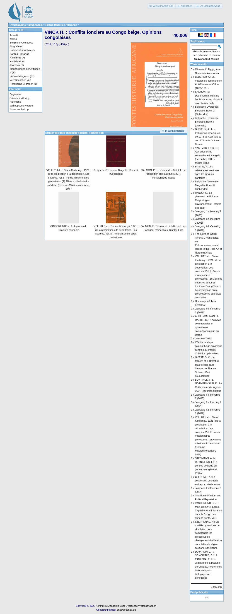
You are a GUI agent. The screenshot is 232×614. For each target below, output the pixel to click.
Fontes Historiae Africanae (61, 24)
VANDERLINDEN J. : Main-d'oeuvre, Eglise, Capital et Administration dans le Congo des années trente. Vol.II (208, 510)
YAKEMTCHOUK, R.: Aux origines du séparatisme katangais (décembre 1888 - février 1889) (207, 155)
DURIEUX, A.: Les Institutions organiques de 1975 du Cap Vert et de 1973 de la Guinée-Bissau (208, 136)
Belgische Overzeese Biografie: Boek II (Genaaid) (207, 122)
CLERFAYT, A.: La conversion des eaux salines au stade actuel (207, 481)
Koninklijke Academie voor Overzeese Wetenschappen (126, 605)
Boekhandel (36, 24)
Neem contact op (19, 109)
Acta (12, 35)
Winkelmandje (198, 64)
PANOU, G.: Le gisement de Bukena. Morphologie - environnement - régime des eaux (208, 200)
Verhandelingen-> (19, 76)
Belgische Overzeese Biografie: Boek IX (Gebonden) (207, 110)
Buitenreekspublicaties (22, 50)
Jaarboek (15, 65)
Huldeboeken (17, 61)
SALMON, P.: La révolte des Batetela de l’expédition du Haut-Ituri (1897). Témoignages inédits (163, 174)
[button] (161, 6)
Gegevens (15, 94)
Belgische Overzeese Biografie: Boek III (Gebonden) (207, 185)
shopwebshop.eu (126, 609)
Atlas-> (14, 39)
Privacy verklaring (19, 98)
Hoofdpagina (18, 24)
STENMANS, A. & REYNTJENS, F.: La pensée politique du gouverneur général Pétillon (206, 465)
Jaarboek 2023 (203, 338)
